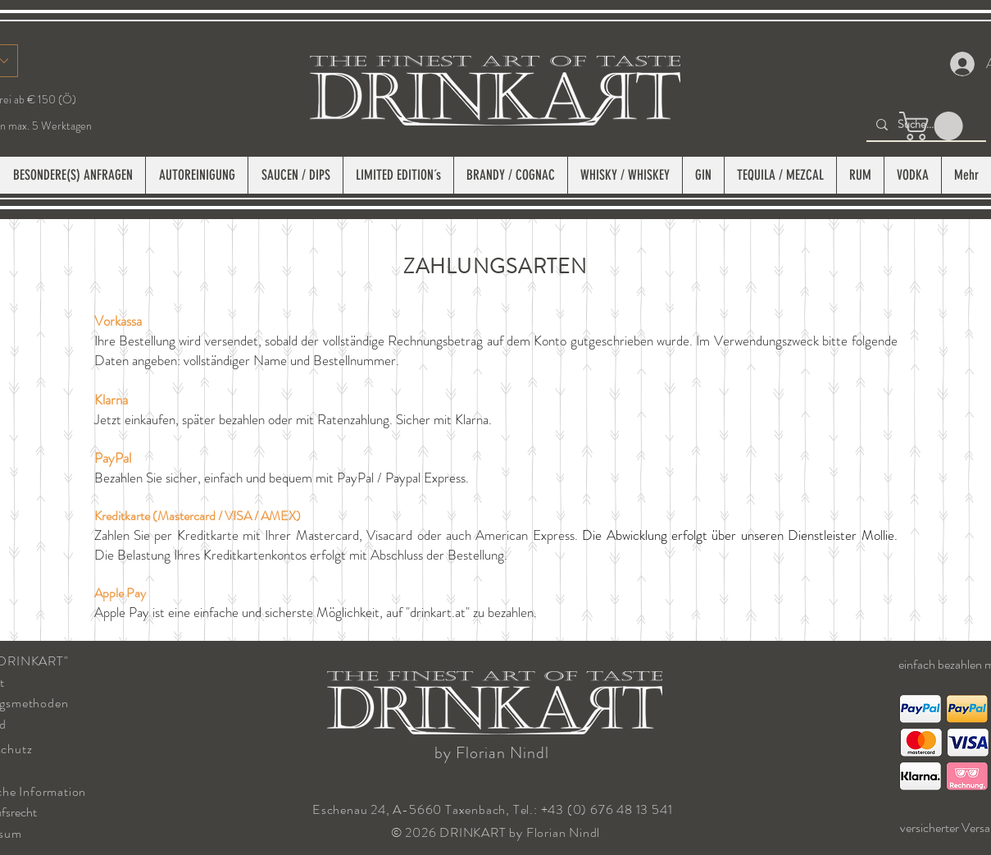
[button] (934, 126)
